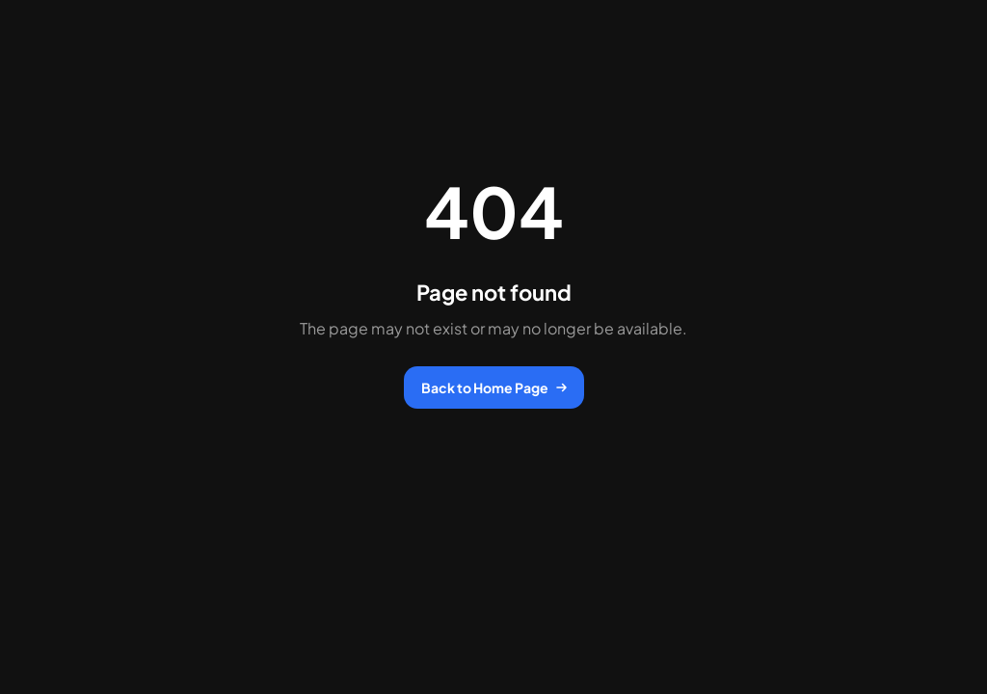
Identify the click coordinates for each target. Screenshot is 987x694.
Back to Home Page (494, 387)
